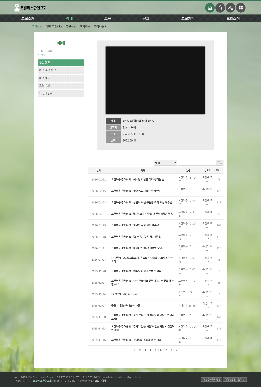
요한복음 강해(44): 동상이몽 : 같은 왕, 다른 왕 (136, 236)
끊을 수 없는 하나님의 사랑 (125, 305)
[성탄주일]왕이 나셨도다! (124, 294)
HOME (41, 51)
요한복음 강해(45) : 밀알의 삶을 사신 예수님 (135, 225)
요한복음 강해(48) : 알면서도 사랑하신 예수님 (135, 190)
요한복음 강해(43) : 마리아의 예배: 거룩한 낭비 (136, 248)
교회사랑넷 (100, 380)
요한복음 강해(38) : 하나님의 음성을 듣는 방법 (136, 339)
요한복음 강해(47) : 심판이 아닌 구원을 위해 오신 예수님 (141, 202)
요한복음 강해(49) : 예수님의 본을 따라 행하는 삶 (137, 179)
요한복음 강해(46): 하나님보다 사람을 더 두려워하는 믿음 (142, 213)
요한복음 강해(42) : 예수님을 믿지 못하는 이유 (136, 271)
